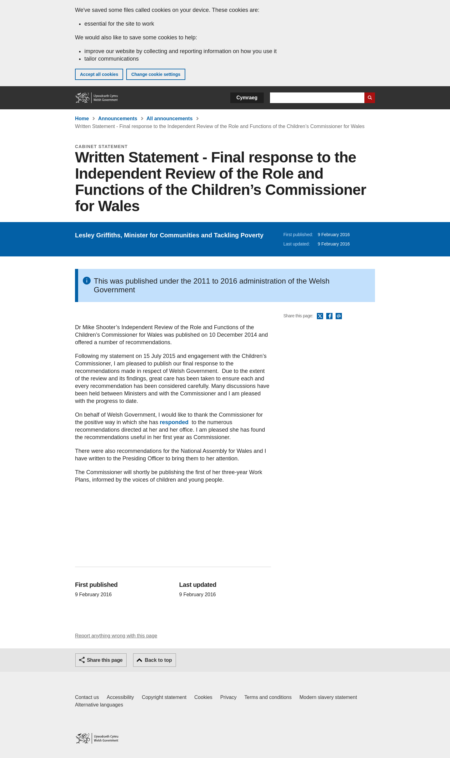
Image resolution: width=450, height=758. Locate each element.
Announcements (117, 118)
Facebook (329, 316)
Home (82, 118)
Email (339, 316)
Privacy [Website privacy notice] (228, 697)
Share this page (104, 660)
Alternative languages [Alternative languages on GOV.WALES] (99, 704)
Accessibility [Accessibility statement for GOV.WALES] (120, 697)
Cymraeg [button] (247, 97)
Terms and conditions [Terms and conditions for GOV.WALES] (268, 697)
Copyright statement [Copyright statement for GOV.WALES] (164, 697)
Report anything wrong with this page (116, 635)
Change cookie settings (155, 74)
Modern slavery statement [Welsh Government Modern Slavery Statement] (328, 697)
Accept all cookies (99, 74)
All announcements (170, 118)
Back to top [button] (158, 660)
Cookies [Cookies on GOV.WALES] (203, 697)
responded (173, 422)
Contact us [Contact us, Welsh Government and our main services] (87, 697)
